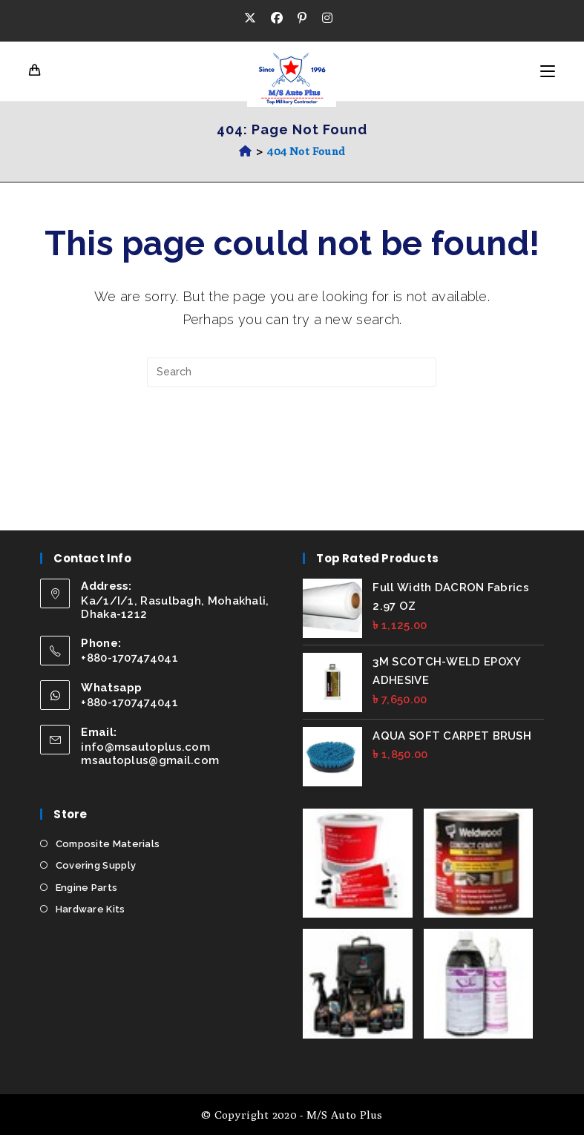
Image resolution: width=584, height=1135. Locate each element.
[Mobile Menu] (547, 71)
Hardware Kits (90, 909)
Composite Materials (108, 843)
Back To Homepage (292, 447)
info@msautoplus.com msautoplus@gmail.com (150, 753)
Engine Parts (87, 887)
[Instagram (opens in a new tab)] (327, 18)
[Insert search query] (291, 372)
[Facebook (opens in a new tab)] (276, 18)
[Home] (245, 151)
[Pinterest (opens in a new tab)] (302, 18)
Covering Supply (96, 865)
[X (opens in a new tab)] (253, 18)
